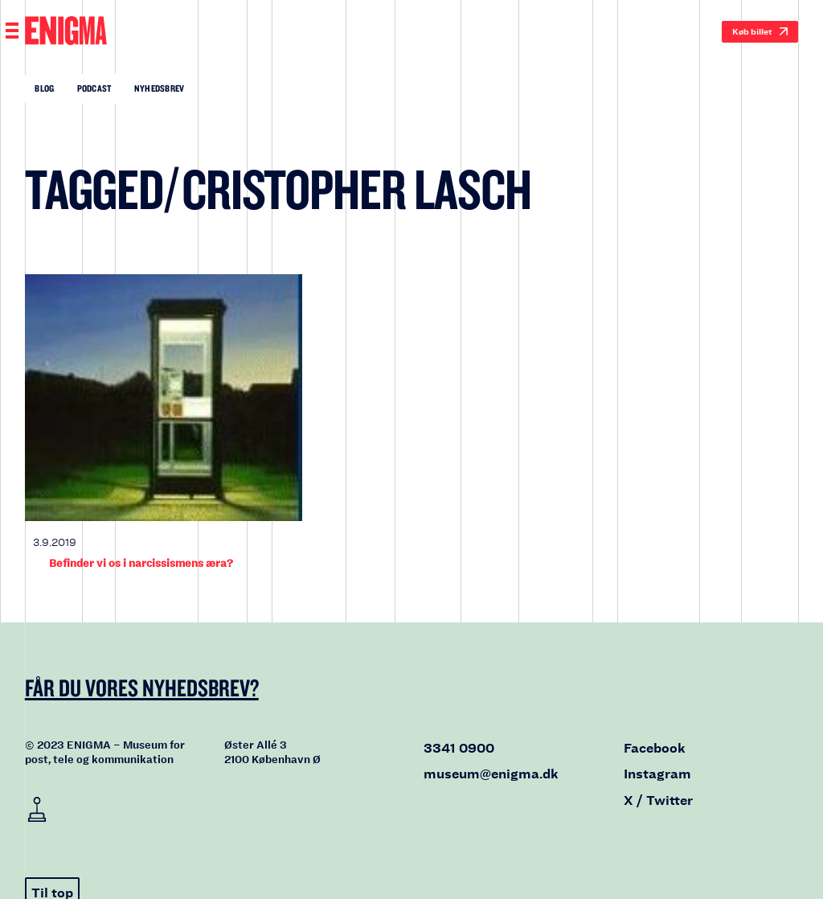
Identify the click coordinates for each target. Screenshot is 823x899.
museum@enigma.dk (491, 774)
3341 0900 (459, 748)
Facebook (655, 748)
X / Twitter (658, 800)
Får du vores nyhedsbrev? (142, 687)
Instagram (657, 774)
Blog (44, 88)
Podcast (94, 88)
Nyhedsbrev (159, 88)
